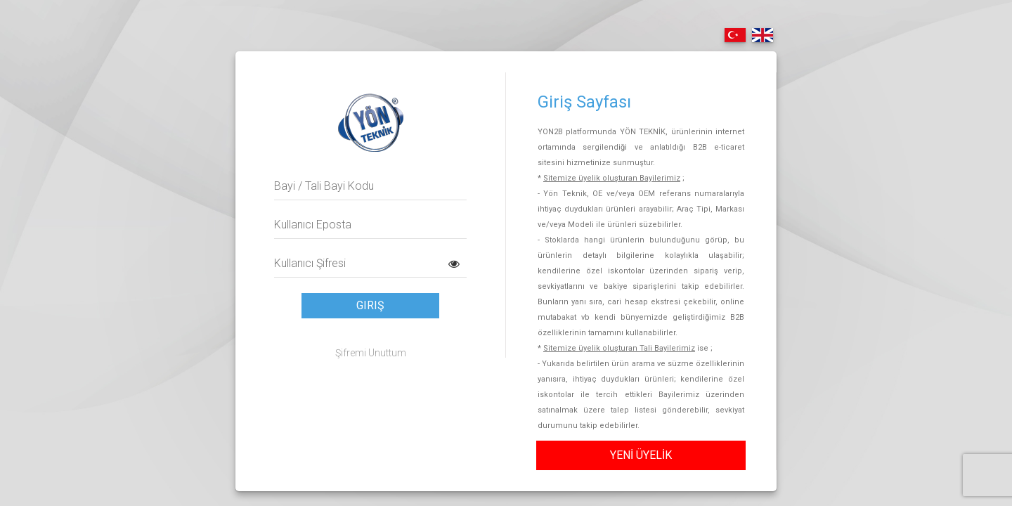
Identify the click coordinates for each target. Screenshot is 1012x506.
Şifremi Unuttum (370, 352)
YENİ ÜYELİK (641, 455)
